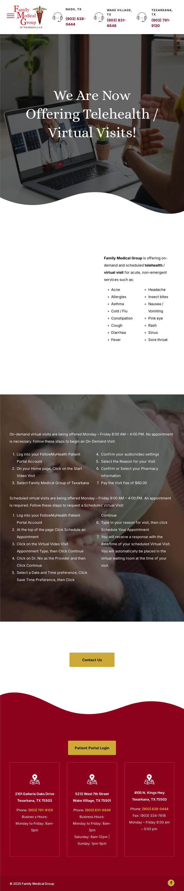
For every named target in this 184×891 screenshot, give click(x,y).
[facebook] (171, 883)
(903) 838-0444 (155, 809)
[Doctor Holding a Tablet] (51, 299)
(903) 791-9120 (40, 810)
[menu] (10, 16)
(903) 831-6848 (98, 810)
